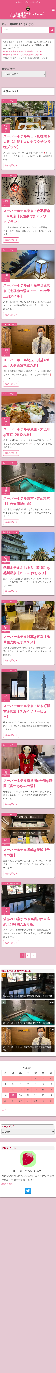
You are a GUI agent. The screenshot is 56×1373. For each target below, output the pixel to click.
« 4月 (4, 1110)
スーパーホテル (9, 101)
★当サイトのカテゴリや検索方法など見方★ (22, 55)
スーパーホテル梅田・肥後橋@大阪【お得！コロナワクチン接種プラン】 (26, 142)
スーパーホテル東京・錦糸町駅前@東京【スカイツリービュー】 (26, 711)
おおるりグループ (10, 532)
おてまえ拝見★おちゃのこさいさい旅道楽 (27, 15)
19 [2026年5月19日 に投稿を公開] (13, 1095)
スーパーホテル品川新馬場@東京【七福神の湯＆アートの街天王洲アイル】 (26, 291)
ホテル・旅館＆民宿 (11, 883)
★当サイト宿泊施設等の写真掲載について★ (22, 51)
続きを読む (11, 165)
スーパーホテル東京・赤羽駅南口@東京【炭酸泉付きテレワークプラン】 (26, 216)
